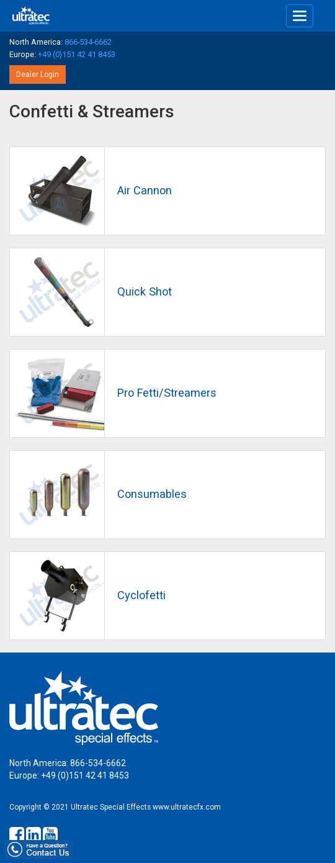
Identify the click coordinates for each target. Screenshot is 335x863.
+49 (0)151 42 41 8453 (76, 54)
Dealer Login (37, 74)
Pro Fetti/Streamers (167, 392)
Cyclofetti (141, 595)
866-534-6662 (88, 42)
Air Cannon (144, 190)
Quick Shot (144, 291)
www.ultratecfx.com (187, 807)
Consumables (152, 493)
